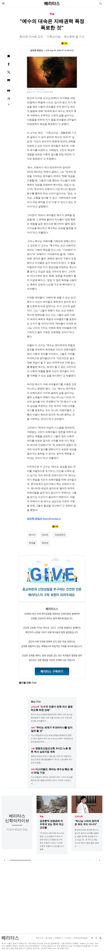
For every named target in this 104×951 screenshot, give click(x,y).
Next (99, 860)
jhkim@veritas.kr (52, 518)
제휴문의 (58, 938)
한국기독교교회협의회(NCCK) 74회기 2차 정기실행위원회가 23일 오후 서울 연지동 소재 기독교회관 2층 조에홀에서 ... (51, 717)
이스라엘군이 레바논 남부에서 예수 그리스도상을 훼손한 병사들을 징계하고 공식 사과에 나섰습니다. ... (52, 780)
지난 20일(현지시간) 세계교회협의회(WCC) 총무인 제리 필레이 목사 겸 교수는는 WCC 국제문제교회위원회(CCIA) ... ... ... (52, 738)
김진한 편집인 (36, 50)
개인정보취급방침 (81, 938)
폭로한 (45, 543)
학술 (41, 816)
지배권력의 (60, 535)
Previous (5, 860)
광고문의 (48, 938)
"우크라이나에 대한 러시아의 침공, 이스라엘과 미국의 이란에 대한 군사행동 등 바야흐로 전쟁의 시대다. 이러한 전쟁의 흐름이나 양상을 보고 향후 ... (52, 841)
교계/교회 (79, 816)
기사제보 (67, 938)
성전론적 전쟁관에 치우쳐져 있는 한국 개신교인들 (52, 824)
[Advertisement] (52, 898)
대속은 (45, 535)
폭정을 (32, 543)
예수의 (32, 535)
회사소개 (39, 938)
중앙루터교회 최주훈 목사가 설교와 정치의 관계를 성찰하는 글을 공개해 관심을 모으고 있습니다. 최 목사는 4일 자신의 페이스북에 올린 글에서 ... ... (87, 838)
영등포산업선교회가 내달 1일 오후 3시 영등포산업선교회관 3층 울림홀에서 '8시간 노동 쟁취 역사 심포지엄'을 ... (51, 759)
